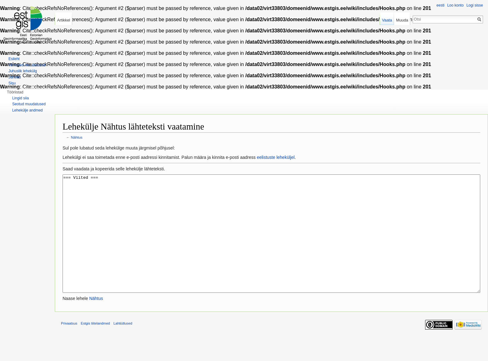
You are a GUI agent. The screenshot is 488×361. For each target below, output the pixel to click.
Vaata (387, 20)
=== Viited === (271, 245)
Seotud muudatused (28, 104)
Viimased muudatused (26, 65)
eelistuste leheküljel (275, 157)
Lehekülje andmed (27, 110)
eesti (440, 5)
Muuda (402, 20)
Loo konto (455, 5)
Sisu (12, 83)
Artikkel (63, 20)
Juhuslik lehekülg (22, 71)
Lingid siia (20, 98)
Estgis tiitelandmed (95, 347)
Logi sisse (475, 5)
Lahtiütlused (123, 347)
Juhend (14, 77)
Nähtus (76, 137)
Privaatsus (69, 347)
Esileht (14, 59)
